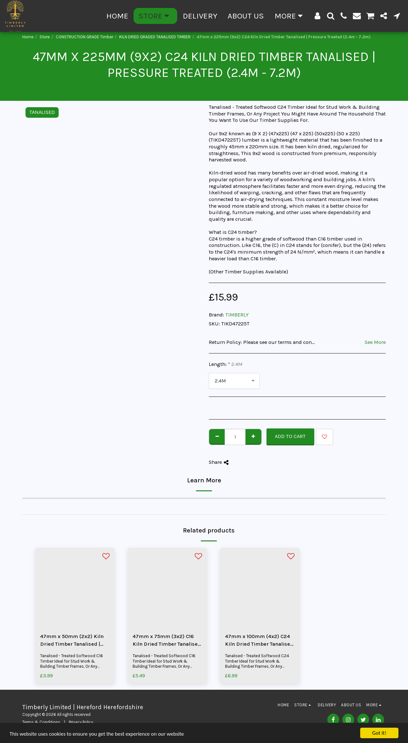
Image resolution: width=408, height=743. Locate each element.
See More (375, 342)
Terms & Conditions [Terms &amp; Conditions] (41, 722)
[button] (330, 16)
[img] (75, 588)
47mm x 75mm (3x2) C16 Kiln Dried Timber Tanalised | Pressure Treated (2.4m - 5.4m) (167, 641)
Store (45, 36)
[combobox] (234, 381)
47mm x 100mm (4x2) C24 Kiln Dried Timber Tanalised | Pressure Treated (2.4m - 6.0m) (259, 641)
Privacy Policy (81, 722)
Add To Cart (290, 436)
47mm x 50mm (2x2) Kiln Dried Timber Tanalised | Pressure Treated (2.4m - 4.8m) (72, 641)
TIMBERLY (237, 315)
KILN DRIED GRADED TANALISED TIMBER (155, 36)
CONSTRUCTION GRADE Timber (84, 36)
